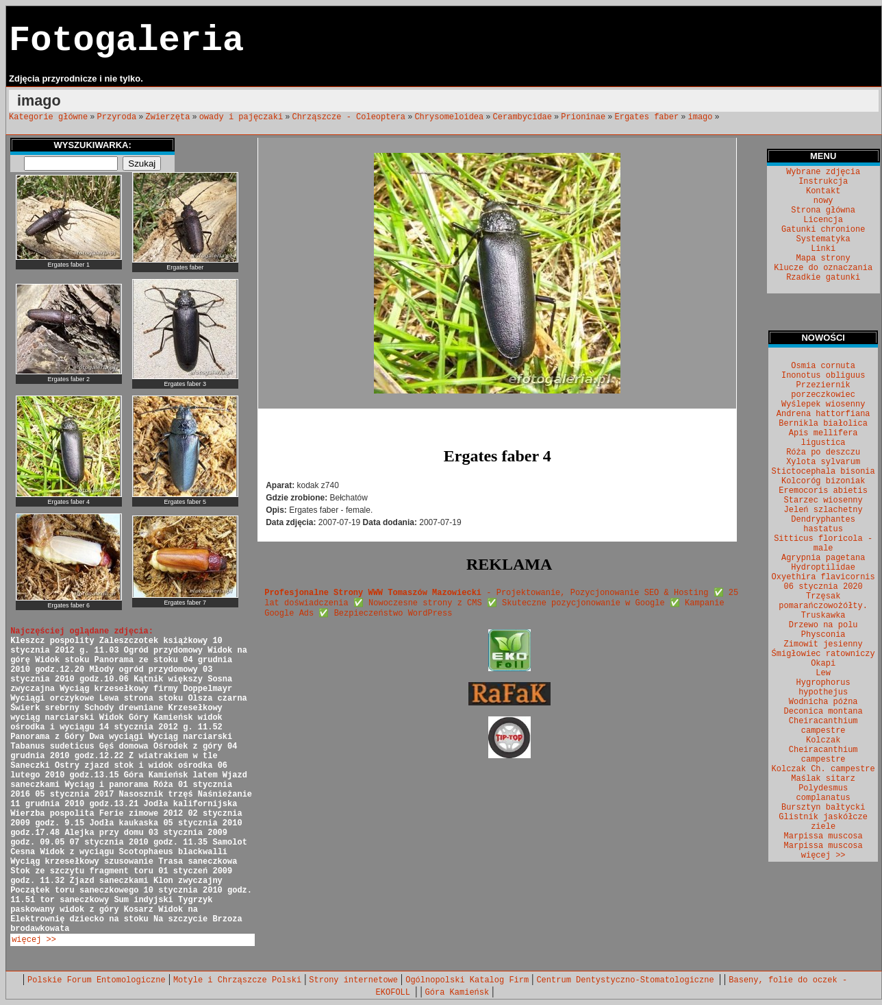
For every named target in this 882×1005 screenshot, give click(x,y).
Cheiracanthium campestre (823, 726)
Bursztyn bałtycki (823, 807)
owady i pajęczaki (241, 117)
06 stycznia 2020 (823, 587)
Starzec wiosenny (823, 500)
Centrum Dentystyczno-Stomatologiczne (627, 980)
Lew (823, 673)
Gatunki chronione (823, 229)
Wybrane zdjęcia (823, 172)
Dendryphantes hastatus (823, 524)
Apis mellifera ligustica (823, 438)
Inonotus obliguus (823, 375)
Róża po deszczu (823, 452)
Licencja (823, 220)
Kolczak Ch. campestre (823, 769)
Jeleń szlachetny (823, 510)
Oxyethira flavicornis (823, 577)
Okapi (823, 663)
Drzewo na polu (823, 625)
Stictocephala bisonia (823, 471)
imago (700, 117)
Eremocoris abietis (823, 491)
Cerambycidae (522, 117)
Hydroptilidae (823, 567)
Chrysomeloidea (448, 117)
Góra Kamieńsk (457, 992)
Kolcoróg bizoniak (823, 481)
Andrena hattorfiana (823, 414)
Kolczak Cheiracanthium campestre (823, 750)
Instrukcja (823, 181)
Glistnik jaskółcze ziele (823, 822)
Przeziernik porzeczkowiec (823, 390)
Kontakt (823, 191)
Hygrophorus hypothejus (823, 687)
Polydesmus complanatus (823, 793)
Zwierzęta (168, 117)
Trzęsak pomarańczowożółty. (823, 601)
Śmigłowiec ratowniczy (823, 654)
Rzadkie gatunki (823, 277)
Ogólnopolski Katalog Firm (467, 980)
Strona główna (823, 210)
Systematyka (823, 239)
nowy (823, 201)
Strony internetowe (353, 980)
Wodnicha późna (823, 702)
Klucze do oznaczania (823, 268)
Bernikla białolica (823, 423)
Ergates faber (647, 117)
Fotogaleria (126, 41)
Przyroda (117, 117)
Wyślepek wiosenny (823, 404)
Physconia (823, 635)
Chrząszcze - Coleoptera (348, 117)
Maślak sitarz (823, 779)
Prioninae (583, 117)
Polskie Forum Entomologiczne (96, 980)
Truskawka (823, 615)
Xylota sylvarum (823, 462)
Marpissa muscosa (823, 836)
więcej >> (34, 940)
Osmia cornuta (823, 366)
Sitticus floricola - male (823, 543)
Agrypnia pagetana (823, 558)
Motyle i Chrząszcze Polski (237, 980)
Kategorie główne (48, 117)
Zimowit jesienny (823, 644)
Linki (823, 249)
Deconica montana (823, 711)
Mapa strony (823, 258)
